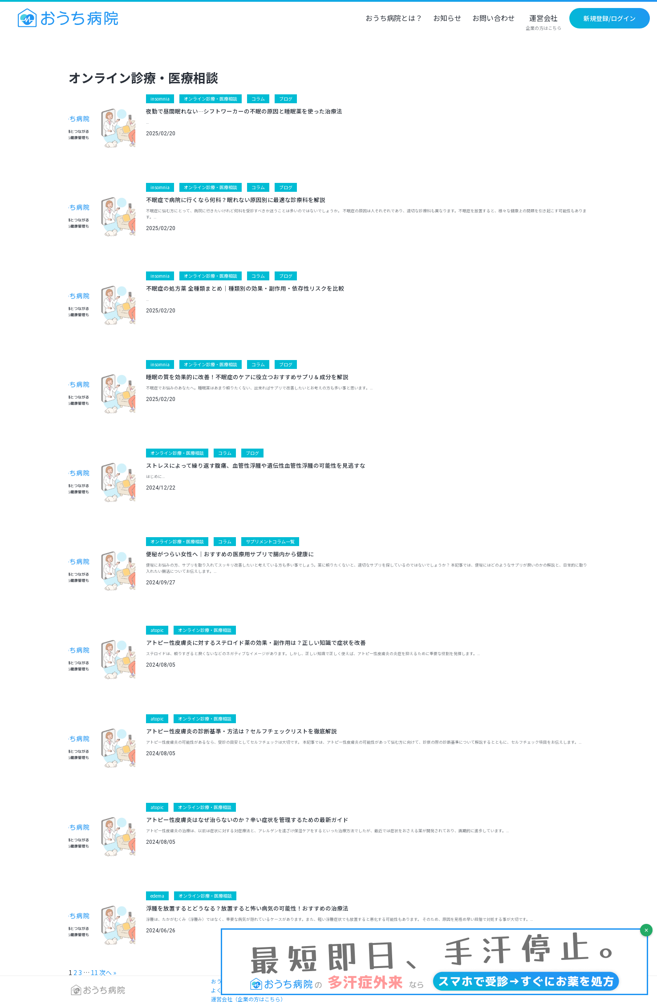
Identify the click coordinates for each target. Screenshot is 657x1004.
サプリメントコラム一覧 (270, 541)
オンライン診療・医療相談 (210, 98)
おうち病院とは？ (393, 18)
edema (157, 895)
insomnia (160, 98)
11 (94, 972)
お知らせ (447, 18)
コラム (258, 98)
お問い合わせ (493, 18)
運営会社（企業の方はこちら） (248, 999)
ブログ (285, 98)
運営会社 (543, 22)
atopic (157, 630)
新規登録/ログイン (610, 18)
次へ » (107, 972)
